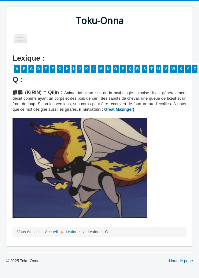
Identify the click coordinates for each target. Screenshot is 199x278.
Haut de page (181, 260)
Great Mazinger (118, 109)
